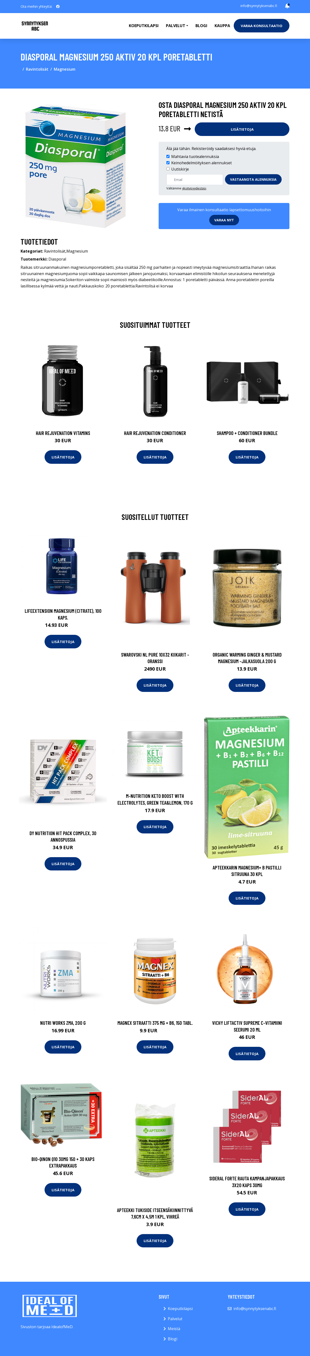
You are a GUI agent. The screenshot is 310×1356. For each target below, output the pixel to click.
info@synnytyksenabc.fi (258, 5)
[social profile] (58, 6)
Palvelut (175, 1318)
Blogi (201, 25)
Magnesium (64, 69)
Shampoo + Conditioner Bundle (247, 433)
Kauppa (222, 25)
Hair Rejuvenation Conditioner (155, 433)
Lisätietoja (242, 129)
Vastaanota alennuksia (253, 179)
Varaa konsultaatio (261, 25)
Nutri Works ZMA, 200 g (63, 1023)
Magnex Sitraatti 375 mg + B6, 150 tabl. (155, 1023)
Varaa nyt (224, 220)
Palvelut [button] (175, 25)
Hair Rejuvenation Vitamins (63, 433)
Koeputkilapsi (144, 25)
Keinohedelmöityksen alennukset (201, 162)
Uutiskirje (180, 169)
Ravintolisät (37, 69)
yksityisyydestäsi (194, 188)
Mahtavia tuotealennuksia (195, 156)
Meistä (174, 1328)
